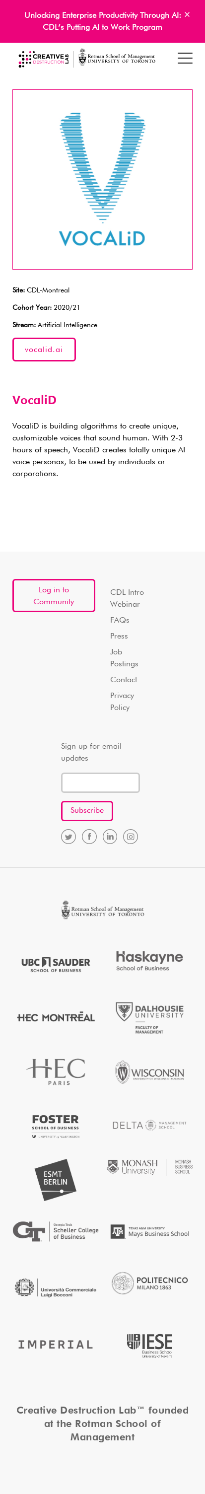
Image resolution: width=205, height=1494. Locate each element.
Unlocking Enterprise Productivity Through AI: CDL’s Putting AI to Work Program (102, 22)
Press (119, 636)
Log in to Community (53, 596)
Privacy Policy (122, 702)
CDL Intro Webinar (127, 599)
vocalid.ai (44, 350)
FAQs (120, 621)
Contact (123, 680)
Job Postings (124, 658)
